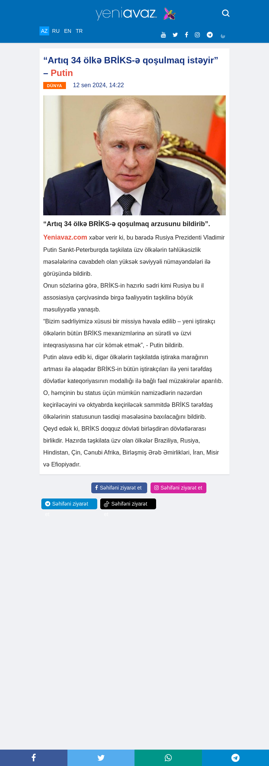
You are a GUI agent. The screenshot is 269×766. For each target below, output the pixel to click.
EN (67, 31)
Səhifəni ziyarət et (118, 488)
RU (56, 31)
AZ (44, 31)
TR (79, 31)
